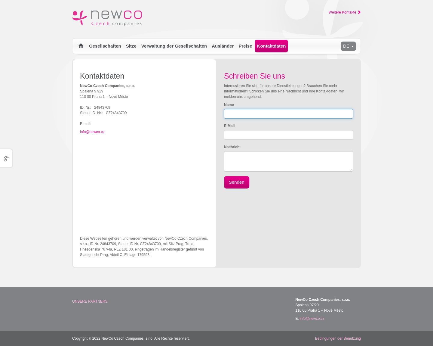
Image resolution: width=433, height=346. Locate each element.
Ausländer (223, 45)
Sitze (131, 45)
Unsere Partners (90, 301)
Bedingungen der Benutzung (338, 338)
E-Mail (229, 126)
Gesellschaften (105, 45)
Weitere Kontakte (345, 12)
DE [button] (348, 45)
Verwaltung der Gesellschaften (174, 45)
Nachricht (232, 147)
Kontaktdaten (271, 45)
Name (229, 105)
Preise (245, 45)
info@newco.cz (92, 132)
